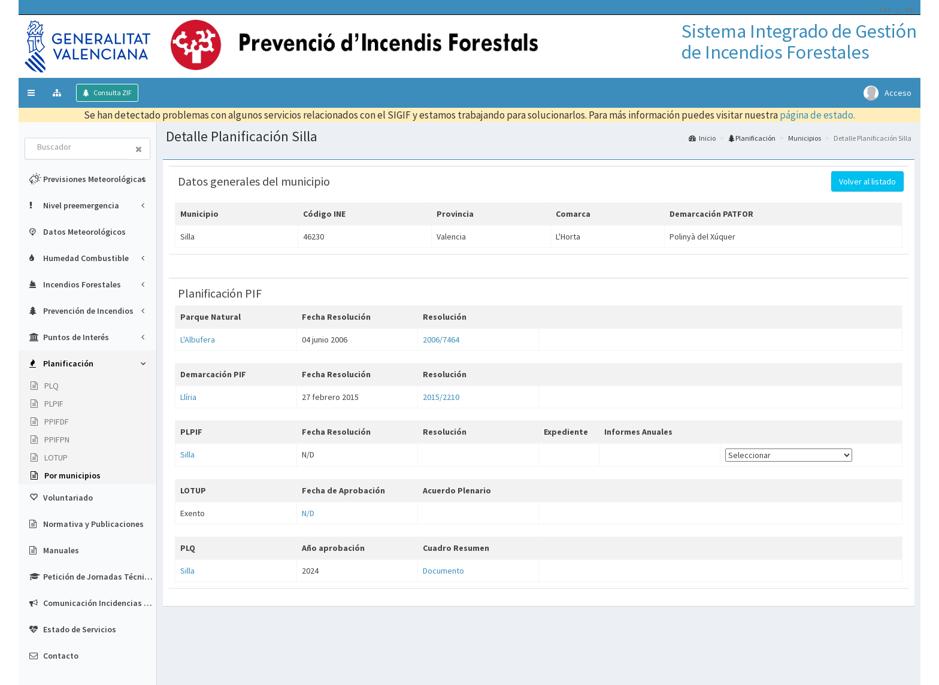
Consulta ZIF (112, 92)
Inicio (702, 138)
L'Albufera (197, 339)
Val (909, 9)
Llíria (188, 397)
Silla (187, 454)
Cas (884, 9)
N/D (308, 513)
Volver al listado (867, 181)
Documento (443, 570)
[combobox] (76, 147)
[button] (31, 93)
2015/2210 (441, 397)
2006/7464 (441, 339)
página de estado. (817, 115)
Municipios (804, 138)
